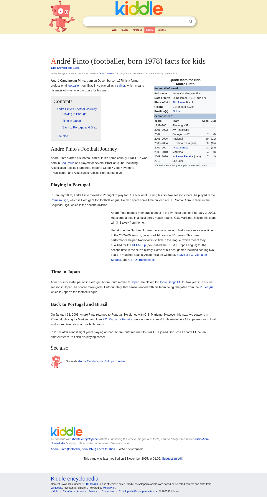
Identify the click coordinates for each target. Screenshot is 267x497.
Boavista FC (185, 254)
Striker (176, 111)
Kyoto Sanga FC (170, 282)
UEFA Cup (139, 245)
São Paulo (178, 102)
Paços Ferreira (184, 156)
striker (121, 85)
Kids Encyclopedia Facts (65, 67)
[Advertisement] (133, 44)
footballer (73, 85)
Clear (183, 21)
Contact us (108, 491)
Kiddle (54, 491)
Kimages (137, 30)
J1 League (206, 287)
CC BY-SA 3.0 (90, 484)
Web (114, 30)
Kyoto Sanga (180, 147)
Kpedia (150, 30)
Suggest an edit (172, 458)
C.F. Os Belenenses (141, 259)
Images (124, 30)
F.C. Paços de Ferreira (117, 319)
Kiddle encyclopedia (85, 439)
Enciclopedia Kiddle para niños (136, 491)
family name (105, 73)
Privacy (92, 491)
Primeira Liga (59, 200)
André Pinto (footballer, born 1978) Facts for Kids (83, 449)
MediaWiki (109, 487)
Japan (135, 282)
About (80, 491)
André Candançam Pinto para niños (101, 361)
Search (190, 21)
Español (162, 30)
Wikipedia (56, 487)
